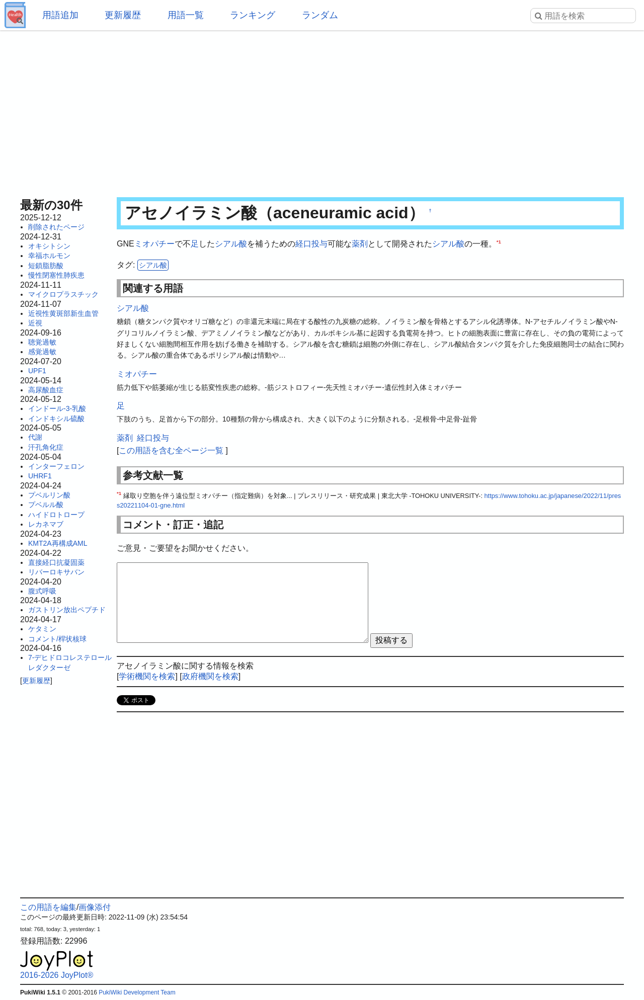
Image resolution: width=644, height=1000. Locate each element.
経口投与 (311, 243)
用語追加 (60, 15)
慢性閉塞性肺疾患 (56, 275)
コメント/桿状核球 (57, 639)
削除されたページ (56, 227)
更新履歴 (123, 15)
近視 (35, 323)
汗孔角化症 (45, 447)
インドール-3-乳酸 (57, 408)
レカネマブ (45, 524)
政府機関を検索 (210, 676)
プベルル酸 (45, 505)
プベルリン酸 (49, 495)
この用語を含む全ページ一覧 (171, 450)
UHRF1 (40, 476)
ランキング (252, 15)
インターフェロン (56, 466)
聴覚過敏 (42, 342)
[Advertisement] (322, 110)
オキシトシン (49, 246)
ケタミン (42, 629)
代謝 (35, 437)
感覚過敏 (42, 352)
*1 (499, 241)
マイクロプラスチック (63, 294)
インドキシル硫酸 (56, 418)
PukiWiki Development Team (137, 992)
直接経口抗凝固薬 (56, 562)
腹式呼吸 (42, 591)
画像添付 (94, 907)
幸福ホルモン (49, 256)
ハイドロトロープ (56, 515)
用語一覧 (186, 15)
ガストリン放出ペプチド (67, 610)
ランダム (320, 15)
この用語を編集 (48, 907)
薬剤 (360, 243)
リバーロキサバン (56, 572)
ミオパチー (154, 243)
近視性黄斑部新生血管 (63, 313)
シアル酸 (231, 243)
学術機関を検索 (147, 676)
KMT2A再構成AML (57, 543)
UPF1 (37, 371)
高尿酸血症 (45, 390)
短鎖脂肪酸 (45, 266)
